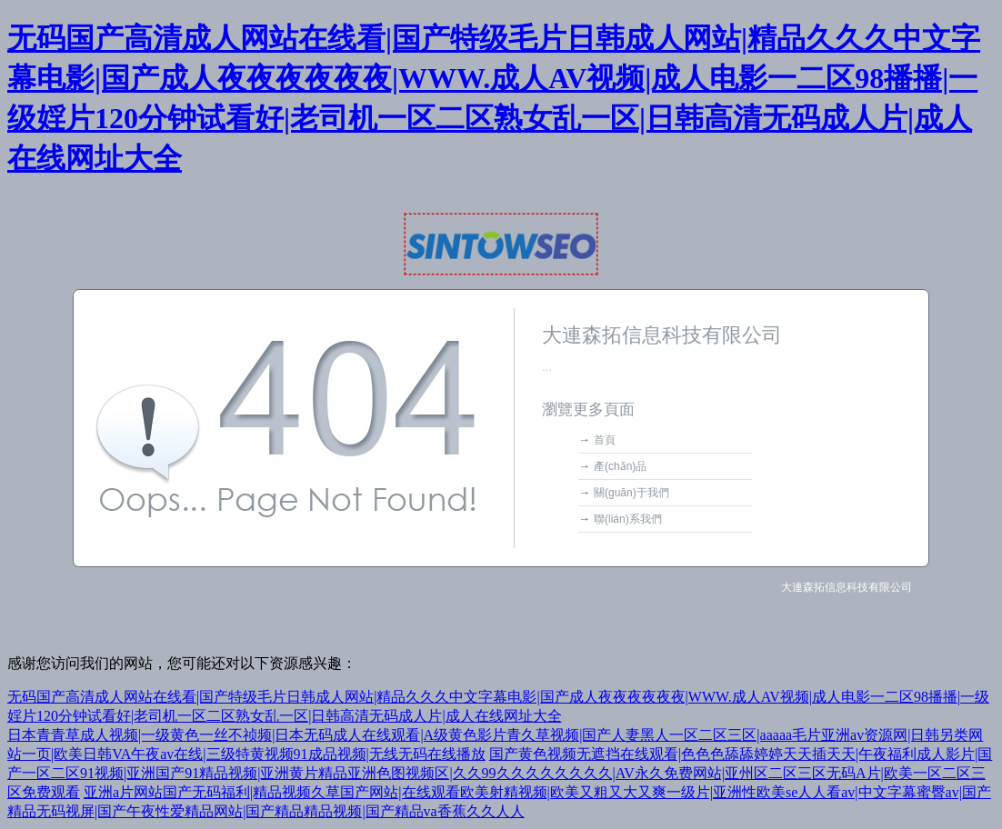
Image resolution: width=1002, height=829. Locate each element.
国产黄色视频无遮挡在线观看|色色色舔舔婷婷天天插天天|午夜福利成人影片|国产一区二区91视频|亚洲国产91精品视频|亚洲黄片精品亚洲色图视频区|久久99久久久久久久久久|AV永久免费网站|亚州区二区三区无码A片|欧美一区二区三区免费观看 (499, 773)
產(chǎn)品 (620, 466)
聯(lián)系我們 (628, 519)
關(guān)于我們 (631, 492)
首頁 (605, 440)
